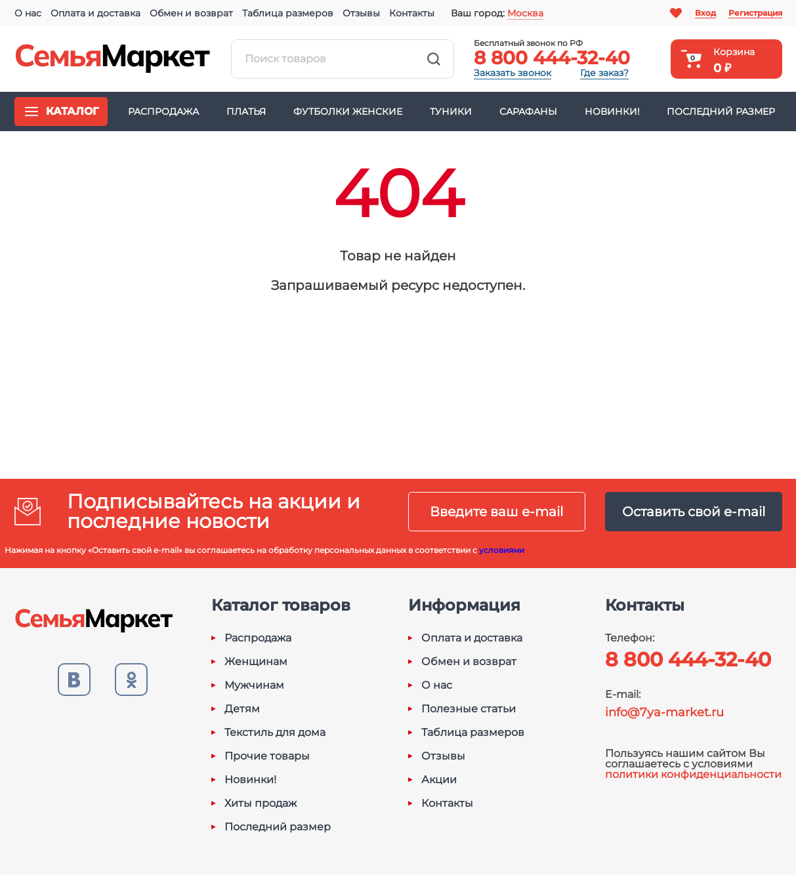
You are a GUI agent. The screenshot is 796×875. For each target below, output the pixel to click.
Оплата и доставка (95, 13)
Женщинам (255, 662)
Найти (433, 59)
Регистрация (755, 13)
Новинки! (612, 111)
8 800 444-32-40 (552, 58)
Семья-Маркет (112, 59)
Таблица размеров (287, 13)
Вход (705, 13)
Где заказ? (604, 73)
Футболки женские (347, 111)
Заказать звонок (512, 73)
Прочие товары (267, 756)
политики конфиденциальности (693, 774)
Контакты (411, 13)
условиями (501, 550)
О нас (27, 13)
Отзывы (361, 13)
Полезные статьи (468, 709)
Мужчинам (254, 685)
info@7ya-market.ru (664, 712)
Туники (451, 111)
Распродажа (163, 111)
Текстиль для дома (274, 732)
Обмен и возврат (191, 13)
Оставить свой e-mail (693, 511)
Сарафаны (528, 111)
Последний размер (721, 111)
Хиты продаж (260, 803)
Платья (246, 111)
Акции (439, 780)
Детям (242, 709)
